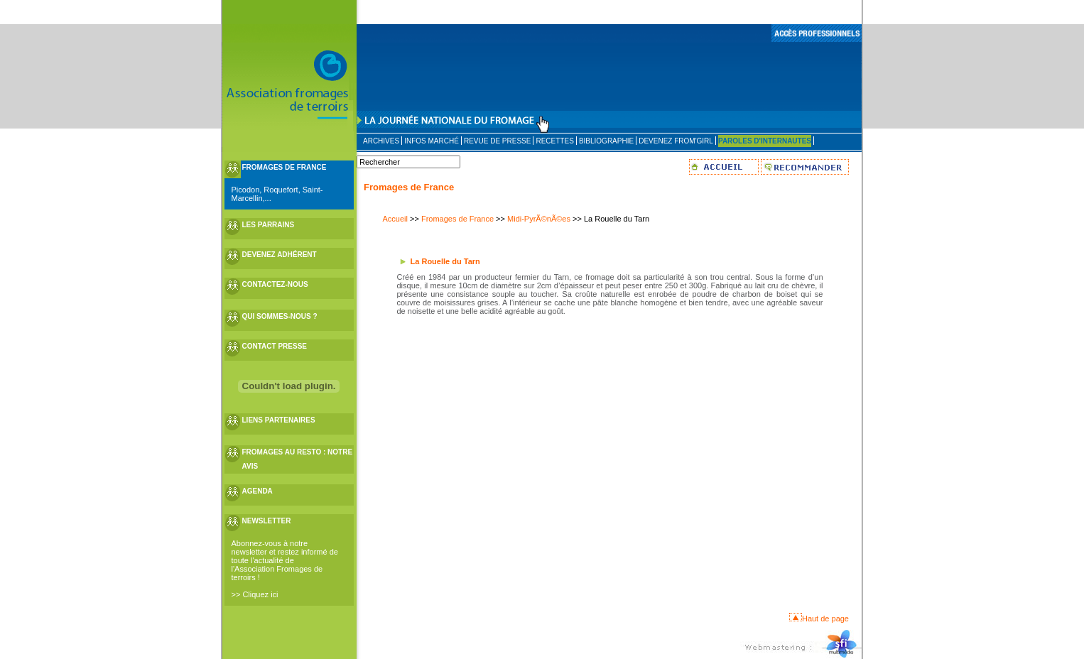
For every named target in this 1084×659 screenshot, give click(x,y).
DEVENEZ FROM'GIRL (676, 141)
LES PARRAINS (268, 225)
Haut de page (825, 618)
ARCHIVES (381, 141)
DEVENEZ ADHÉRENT (279, 254)
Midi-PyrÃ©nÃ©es (538, 218)
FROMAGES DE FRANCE (284, 167)
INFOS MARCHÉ (431, 141)
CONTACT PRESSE (275, 346)
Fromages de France (457, 218)
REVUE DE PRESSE (497, 141)
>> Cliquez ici (255, 594)
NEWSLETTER (266, 521)
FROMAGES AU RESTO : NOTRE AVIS (297, 459)
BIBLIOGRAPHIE (606, 141)
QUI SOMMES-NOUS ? (280, 316)
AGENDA (257, 491)
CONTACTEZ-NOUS (275, 284)
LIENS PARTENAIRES (278, 420)
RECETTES (554, 141)
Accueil (395, 218)
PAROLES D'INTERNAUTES (764, 141)
